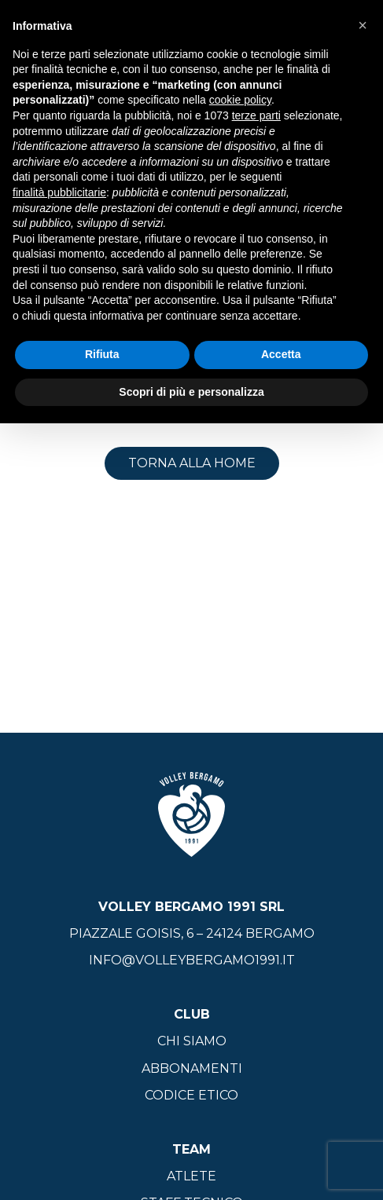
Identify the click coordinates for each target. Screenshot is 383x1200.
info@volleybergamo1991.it (192, 960)
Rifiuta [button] (102, 354)
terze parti (256, 115)
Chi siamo (191, 1041)
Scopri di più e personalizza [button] (191, 392)
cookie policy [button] (240, 99)
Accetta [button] (281, 354)
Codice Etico (191, 1095)
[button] (362, 25)
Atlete (191, 1176)
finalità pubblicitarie (59, 192)
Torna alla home (192, 462)
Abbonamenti (192, 1068)
